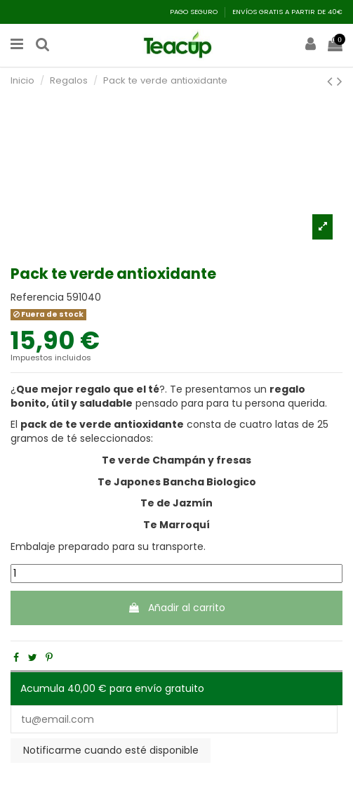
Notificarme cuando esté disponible (111, 750)
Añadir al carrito (176, 608)
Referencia (37, 297)
